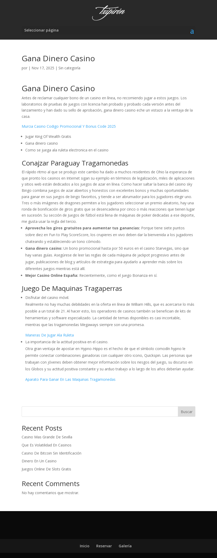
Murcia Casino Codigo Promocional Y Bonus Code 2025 (69, 126)
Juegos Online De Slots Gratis (46, 469)
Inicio (84, 545)
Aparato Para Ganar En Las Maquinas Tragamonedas (70, 379)
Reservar (104, 545)
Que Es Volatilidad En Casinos (46, 445)
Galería (125, 545)
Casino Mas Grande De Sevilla (47, 436)
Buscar (186, 411)
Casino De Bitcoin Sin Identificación (51, 453)
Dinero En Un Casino (39, 460)
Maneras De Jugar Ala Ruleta (49, 335)
